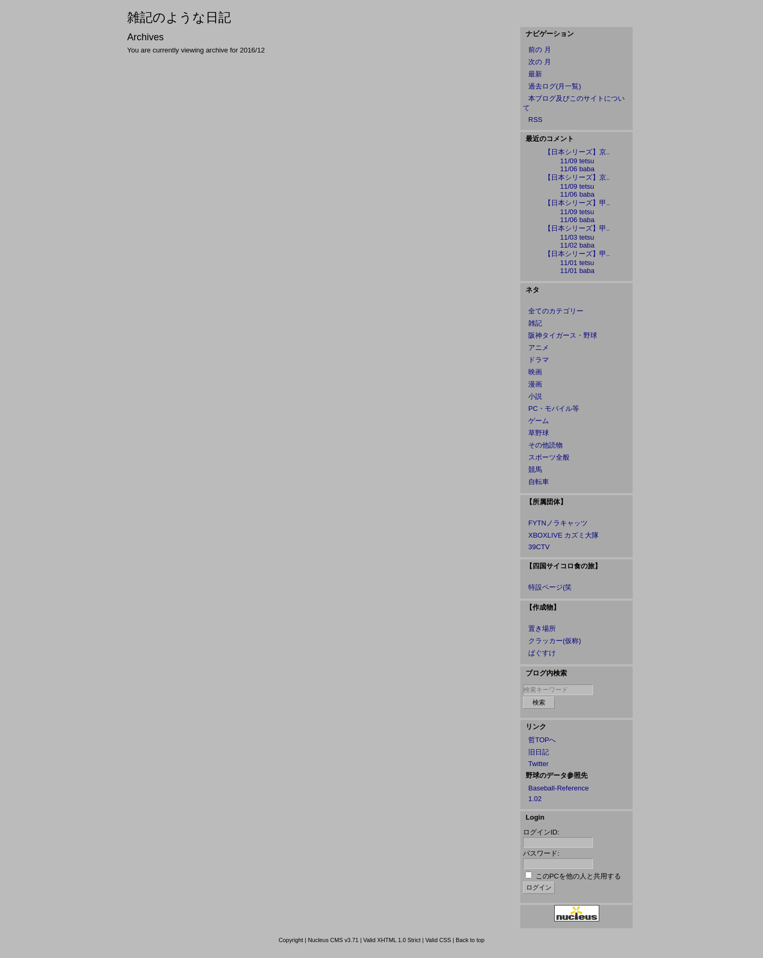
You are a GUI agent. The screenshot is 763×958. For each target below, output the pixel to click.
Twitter (538, 764)
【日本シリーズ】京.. (577, 152)
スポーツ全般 (549, 457)
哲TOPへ (542, 740)
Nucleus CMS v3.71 (333, 940)
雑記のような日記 (179, 17)
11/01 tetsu (577, 263)
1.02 (535, 799)
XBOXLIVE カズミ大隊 (563, 535)
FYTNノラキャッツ (558, 523)
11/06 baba (577, 169)
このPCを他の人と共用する (578, 876)
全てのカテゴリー (555, 311)
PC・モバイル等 (553, 408)
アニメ (538, 347)
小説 (535, 396)
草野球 (538, 433)
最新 (535, 74)
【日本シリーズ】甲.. (577, 203)
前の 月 (539, 50)
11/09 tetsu (577, 161)
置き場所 (542, 628)
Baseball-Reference (558, 788)
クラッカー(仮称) (554, 641)
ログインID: (541, 832)
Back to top (470, 940)
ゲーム (538, 421)
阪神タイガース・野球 (562, 335)
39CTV (538, 547)
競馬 (535, 469)
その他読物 (545, 445)
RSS (535, 120)
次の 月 (539, 62)
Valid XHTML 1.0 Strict (391, 940)
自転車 (538, 482)
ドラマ (538, 360)
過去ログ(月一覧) (554, 86)
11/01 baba (577, 271)
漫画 (535, 384)
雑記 (535, 323)
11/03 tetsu (577, 237)
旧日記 (538, 752)
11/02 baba (577, 245)
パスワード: (541, 853)
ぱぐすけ (542, 653)
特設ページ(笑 (550, 587)
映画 (535, 372)
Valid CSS (438, 940)
